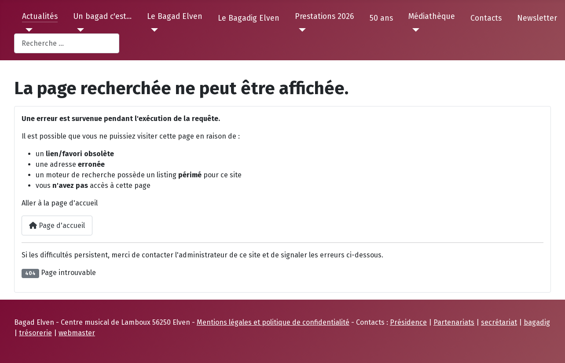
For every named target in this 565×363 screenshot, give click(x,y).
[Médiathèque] (413, 29)
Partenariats (453, 322)
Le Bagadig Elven (248, 18)
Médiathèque (431, 16)
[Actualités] (27, 29)
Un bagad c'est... (102, 16)
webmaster (77, 333)
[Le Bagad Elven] (152, 29)
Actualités (40, 16)
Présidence (408, 322)
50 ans (381, 18)
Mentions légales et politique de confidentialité (273, 322)
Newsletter (537, 18)
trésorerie (35, 333)
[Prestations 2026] (300, 29)
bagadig (537, 322)
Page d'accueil (57, 225)
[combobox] (66, 43)
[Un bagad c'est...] (78, 29)
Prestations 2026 (324, 16)
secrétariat (499, 322)
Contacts (486, 18)
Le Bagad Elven (174, 16)
